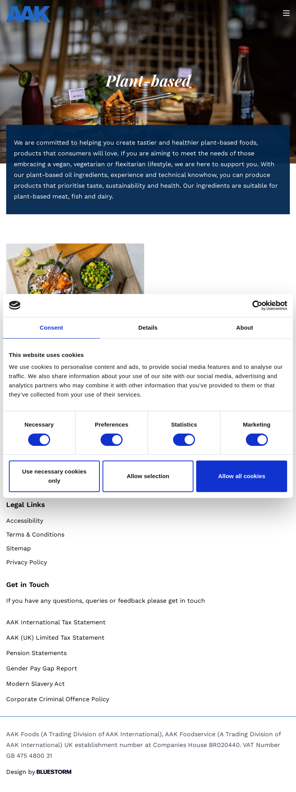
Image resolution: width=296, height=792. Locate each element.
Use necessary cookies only (54, 476)
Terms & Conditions (35, 534)
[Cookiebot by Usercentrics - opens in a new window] (253, 305)
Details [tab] (148, 327)
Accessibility (24, 520)
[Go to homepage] (28, 14)
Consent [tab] (51, 327)
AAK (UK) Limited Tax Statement (55, 637)
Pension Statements (36, 653)
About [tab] (244, 327)
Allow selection (148, 476)
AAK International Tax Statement (56, 622)
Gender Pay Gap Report (41, 668)
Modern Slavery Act (35, 683)
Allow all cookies (242, 476)
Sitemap (18, 548)
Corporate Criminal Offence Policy (57, 699)
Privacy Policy (26, 562)
